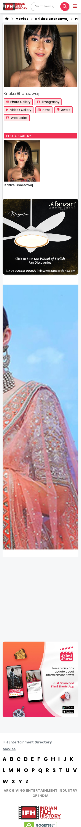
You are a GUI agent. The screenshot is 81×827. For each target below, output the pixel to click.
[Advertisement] (40, 599)
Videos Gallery (18, 110)
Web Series (16, 118)
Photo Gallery (18, 102)
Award (63, 110)
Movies (21, 19)
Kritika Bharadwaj (50, 19)
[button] (75, 6)
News (44, 110)
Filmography (48, 102)
